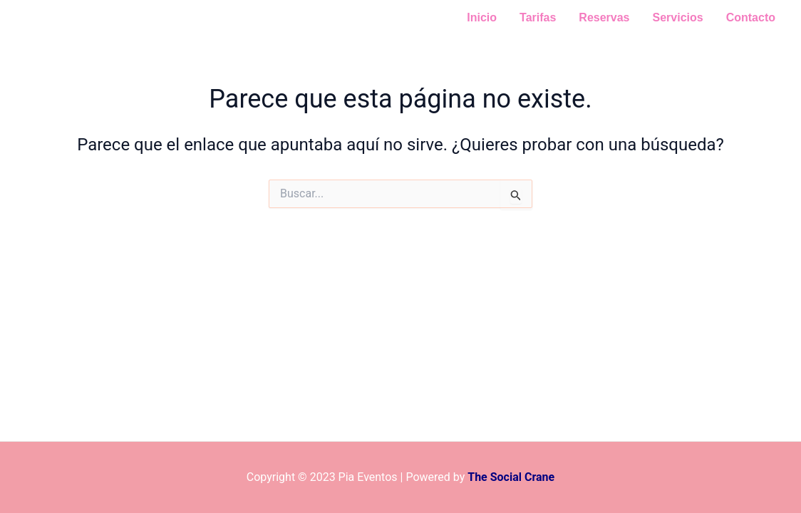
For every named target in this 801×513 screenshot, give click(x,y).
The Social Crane (510, 477)
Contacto (750, 17)
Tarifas (538, 17)
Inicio (482, 17)
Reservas (604, 17)
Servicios (678, 17)
